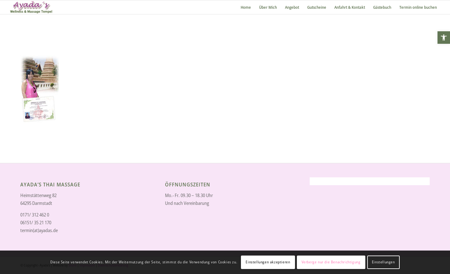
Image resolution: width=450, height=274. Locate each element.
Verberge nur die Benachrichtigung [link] (331, 262)
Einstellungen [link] (383, 262)
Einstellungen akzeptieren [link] (268, 262)
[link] (444, 37)
